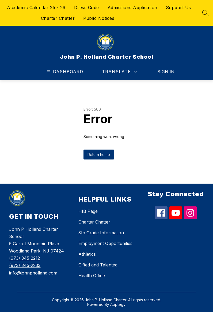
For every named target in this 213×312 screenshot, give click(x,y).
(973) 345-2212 (24, 258)
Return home (99, 154)
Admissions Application (132, 7)
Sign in (162, 71)
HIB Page (88, 211)
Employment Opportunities (105, 243)
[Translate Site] (119, 71)
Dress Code (86, 7)
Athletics (87, 254)
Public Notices (98, 18)
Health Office (91, 275)
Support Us (178, 7)
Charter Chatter (58, 18)
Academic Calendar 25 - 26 (36, 7)
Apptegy (117, 304)
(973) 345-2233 (24, 265)
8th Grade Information (101, 232)
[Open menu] (64, 71)
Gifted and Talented (97, 265)
